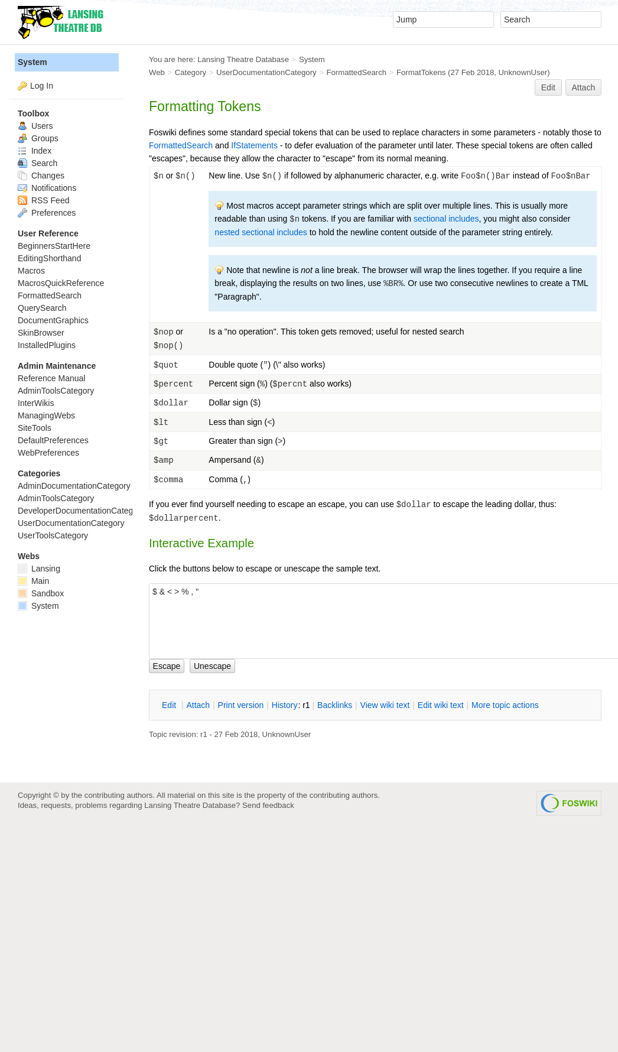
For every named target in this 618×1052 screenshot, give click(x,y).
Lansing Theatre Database (243, 59)
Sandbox (41, 593)
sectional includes (446, 218)
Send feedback (268, 805)
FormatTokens (420, 72)
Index (34, 150)
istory (285, 705)
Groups (38, 138)
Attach (584, 87)
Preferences (47, 212)
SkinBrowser (41, 332)
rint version (241, 705)
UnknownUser (523, 72)
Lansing (39, 568)
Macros (31, 270)
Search (37, 163)
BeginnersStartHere (54, 246)
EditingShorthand (49, 258)
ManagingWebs (46, 415)
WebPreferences (48, 452)
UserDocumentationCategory (266, 72)
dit (170, 705)
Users (35, 126)
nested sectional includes (260, 232)
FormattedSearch (357, 72)
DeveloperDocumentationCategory (81, 510)
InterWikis (36, 403)
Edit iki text (441, 705)
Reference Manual (51, 378)
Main (33, 581)
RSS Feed (43, 200)
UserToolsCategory (53, 535)
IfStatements (254, 145)
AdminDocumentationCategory (74, 486)
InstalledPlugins (47, 345)
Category (190, 72)
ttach (198, 705)
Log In (41, 85)
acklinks (334, 705)
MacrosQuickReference (61, 283)
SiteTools (34, 428)
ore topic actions (505, 705)
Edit (548, 87)
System (32, 62)
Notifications (47, 188)
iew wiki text (385, 705)
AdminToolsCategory (56, 390)
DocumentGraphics (53, 320)
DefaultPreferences (53, 440)
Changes (41, 175)
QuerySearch (42, 308)
